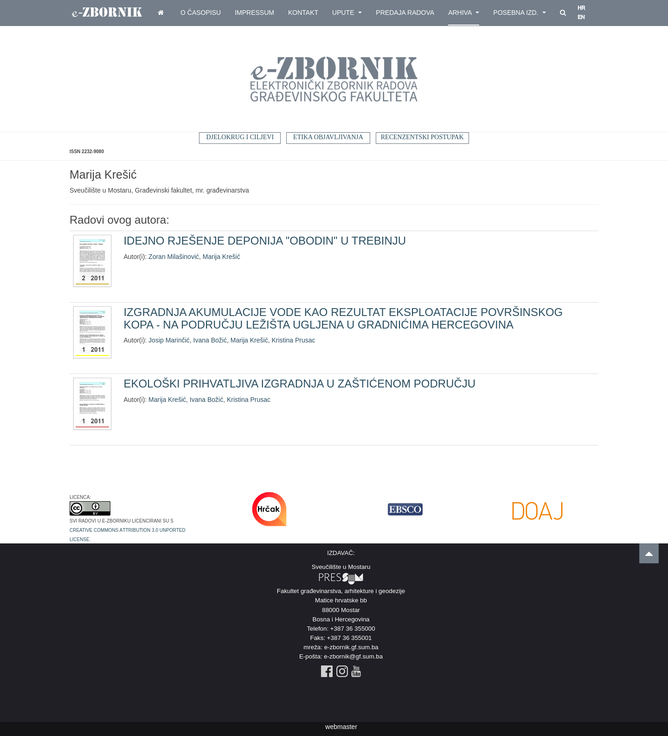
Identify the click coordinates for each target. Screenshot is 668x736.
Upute (347, 12)
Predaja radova (405, 12)
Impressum (254, 12)
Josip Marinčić (169, 340)
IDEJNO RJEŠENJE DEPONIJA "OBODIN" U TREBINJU (264, 240)
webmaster (341, 726)
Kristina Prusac (293, 340)
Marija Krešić (221, 256)
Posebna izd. (519, 12)
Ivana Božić (210, 340)
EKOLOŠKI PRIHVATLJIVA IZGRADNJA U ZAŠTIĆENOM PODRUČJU (299, 383)
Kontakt (303, 12)
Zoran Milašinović (173, 256)
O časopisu (200, 12)
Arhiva (463, 12)
